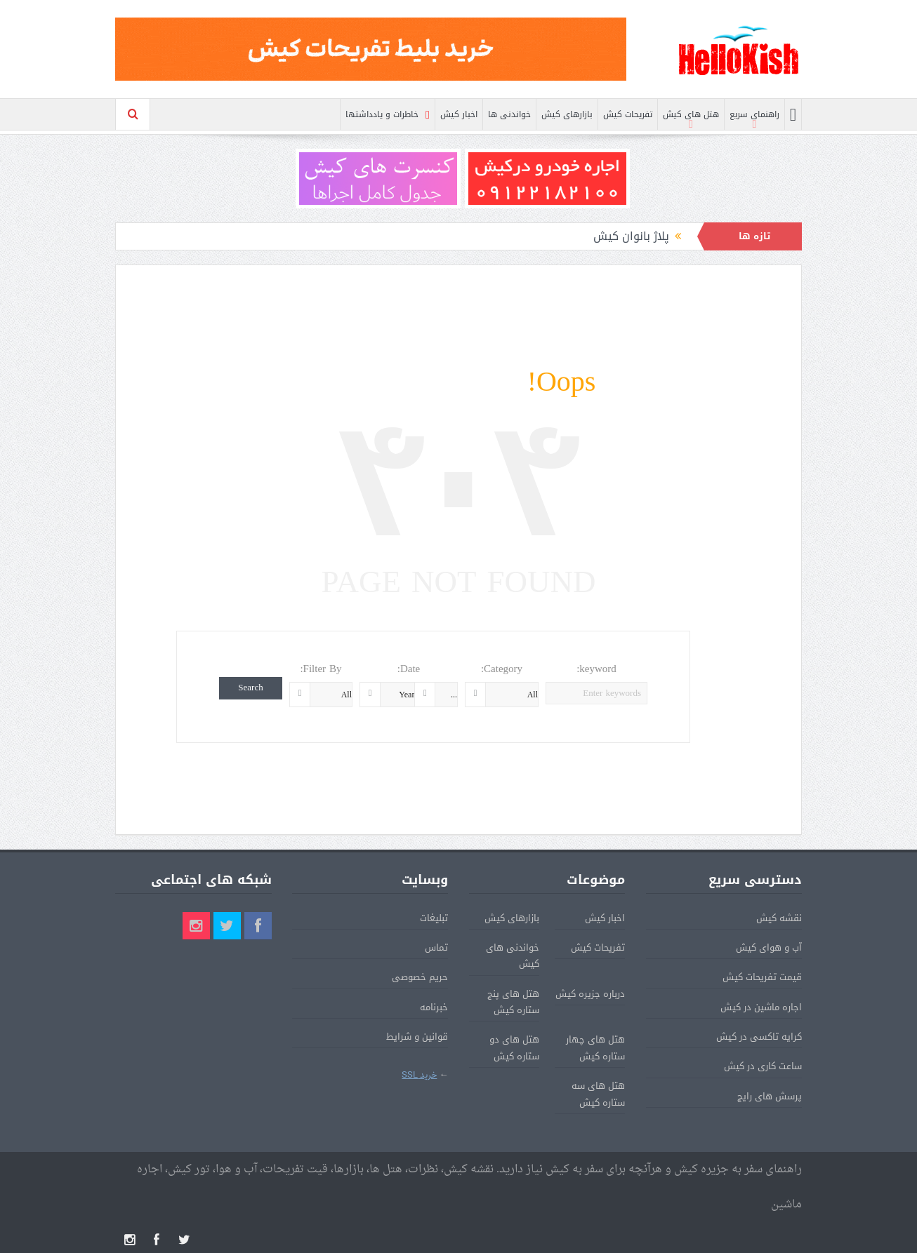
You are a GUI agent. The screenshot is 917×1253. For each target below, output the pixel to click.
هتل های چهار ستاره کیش (595, 1047)
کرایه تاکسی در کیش (759, 1036)
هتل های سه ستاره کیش (598, 1094)
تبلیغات (434, 918)
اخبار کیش (458, 114)
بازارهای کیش (567, 114)
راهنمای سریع (754, 114)
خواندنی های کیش (512, 955)
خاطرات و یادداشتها (387, 115)
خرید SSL (419, 1075)
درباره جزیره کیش (590, 994)
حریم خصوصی (420, 977)
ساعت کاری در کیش (763, 1066)
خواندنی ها (509, 114)
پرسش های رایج (769, 1096)
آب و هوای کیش (769, 947)
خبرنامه (434, 1007)
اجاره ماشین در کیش (761, 1007)
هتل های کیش (691, 114)
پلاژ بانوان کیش (631, 236)
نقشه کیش (779, 918)
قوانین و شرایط (417, 1036)
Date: (409, 668)
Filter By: (320, 668)
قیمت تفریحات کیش (762, 977)
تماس (436, 947)
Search (250, 688)
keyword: (596, 668)
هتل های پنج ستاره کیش (513, 1002)
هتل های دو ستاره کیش (514, 1047)
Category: (501, 668)
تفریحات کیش (627, 114)
